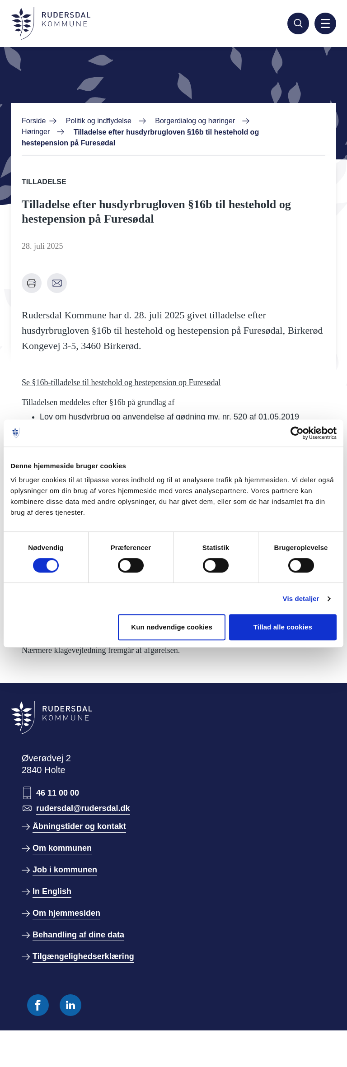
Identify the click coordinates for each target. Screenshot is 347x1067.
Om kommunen (62, 848)
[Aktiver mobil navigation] (325, 23)
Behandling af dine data (78, 934)
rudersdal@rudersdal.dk (83, 808)
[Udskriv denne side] (32, 283)
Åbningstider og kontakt (79, 826)
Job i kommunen (65, 869)
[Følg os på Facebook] (38, 1005)
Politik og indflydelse (98, 121)
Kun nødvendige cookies (171, 627)
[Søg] (298, 23)
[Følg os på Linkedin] (70, 1005)
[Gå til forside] (50, 23)
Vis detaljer (301, 598)
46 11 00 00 (57, 792)
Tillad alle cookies (282, 627)
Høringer (36, 131)
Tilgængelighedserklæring (83, 956)
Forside (34, 121)
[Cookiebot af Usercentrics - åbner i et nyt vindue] (297, 433)
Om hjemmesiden (66, 913)
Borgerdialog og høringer (195, 121)
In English (52, 891)
